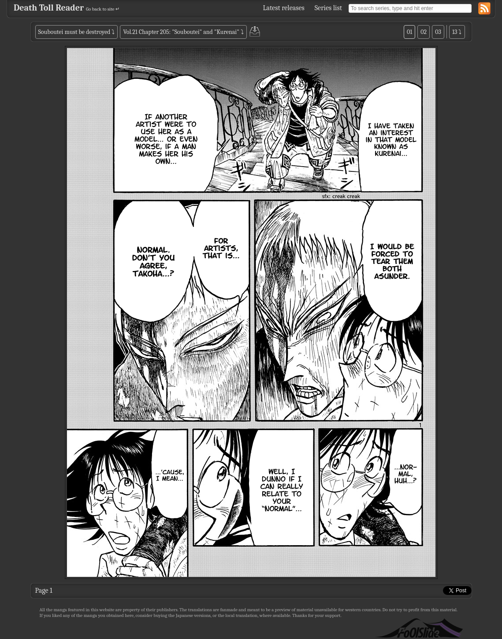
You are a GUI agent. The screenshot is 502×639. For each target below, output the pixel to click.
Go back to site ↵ (102, 9)
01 (409, 32)
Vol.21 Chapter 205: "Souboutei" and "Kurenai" (181, 32)
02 (423, 32)
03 (438, 32)
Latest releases (284, 8)
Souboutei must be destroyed (74, 32)
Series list (328, 8)
